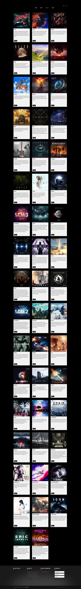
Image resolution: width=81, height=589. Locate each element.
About (53, 7)
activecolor (27, 587)
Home (36, 7)
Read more (29, 578)
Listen (16, 40)
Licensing (47, 7)
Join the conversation (17, 582)
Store (41, 7)
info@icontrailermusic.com (45, 571)
